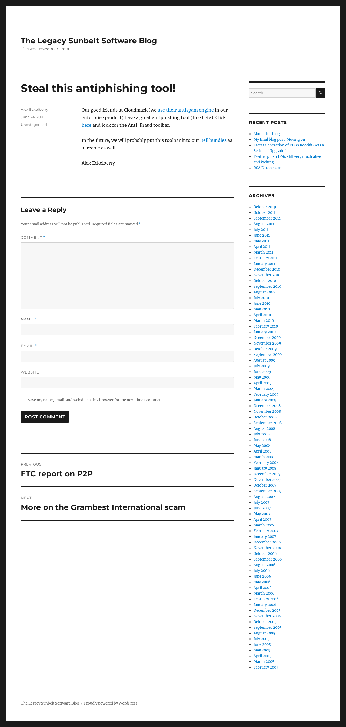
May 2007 (262, 514)
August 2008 (264, 428)
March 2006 (264, 593)
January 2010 (265, 332)
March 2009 (264, 389)
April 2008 (262, 451)
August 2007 (264, 497)
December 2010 (267, 269)
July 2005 (262, 639)
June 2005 (262, 644)
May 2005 (262, 650)
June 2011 (262, 235)
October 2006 (265, 553)
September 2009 (268, 354)
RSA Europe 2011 (268, 168)
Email (29, 345)
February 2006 (266, 599)
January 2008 (265, 468)
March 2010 (264, 320)
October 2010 (265, 281)
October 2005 (265, 622)
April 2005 (262, 656)
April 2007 (262, 519)
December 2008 (267, 406)
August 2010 (264, 292)
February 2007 (266, 531)
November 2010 (267, 275)
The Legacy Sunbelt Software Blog (89, 40)
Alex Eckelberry (34, 109)
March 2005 (264, 661)
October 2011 (264, 212)
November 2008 (267, 411)
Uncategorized (34, 124)
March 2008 (264, 457)
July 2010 (261, 298)
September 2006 (268, 559)
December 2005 (267, 610)
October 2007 (265, 485)
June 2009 (262, 371)
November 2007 (267, 479)
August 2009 (264, 360)
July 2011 (261, 229)
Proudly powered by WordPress (111, 703)
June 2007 (262, 508)
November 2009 (267, 343)
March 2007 (264, 525)
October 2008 (265, 417)
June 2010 (262, 303)
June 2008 (262, 440)
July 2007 (262, 502)
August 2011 (264, 224)
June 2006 (262, 576)
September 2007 (268, 491)
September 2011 (267, 218)
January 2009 (265, 400)
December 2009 (267, 337)
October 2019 (265, 207)
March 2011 (263, 252)
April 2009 (263, 383)
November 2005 (267, 616)
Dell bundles (214, 140)
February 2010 (266, 326)
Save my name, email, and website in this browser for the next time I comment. (96, 400)
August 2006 (264, 565)
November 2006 (267, 548)
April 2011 (262, 246)
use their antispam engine (186, 110)
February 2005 (266, 667)
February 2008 (266, 462)
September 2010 (267, 286)
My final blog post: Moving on (279, 139)
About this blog (267, 134)
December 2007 (267, 474)
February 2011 (265, 258)
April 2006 (263, 587)
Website (30, 372)
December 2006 (267, 542)
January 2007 (265, 536)
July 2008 (262, 434)
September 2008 (268, 423)
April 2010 (262, 315)
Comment (33, 237)
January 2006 (265, 604)
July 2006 (262, 570)
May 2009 (262, 377)
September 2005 (268, 627)
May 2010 (262, 309)
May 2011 (261, 241)
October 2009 (265, 349)
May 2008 (262, 445)
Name (28, 319)
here (87, 125)
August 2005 (264, 633)
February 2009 (266, 394)
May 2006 (262, 582)
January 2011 (264, 263)
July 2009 (262, 366)
